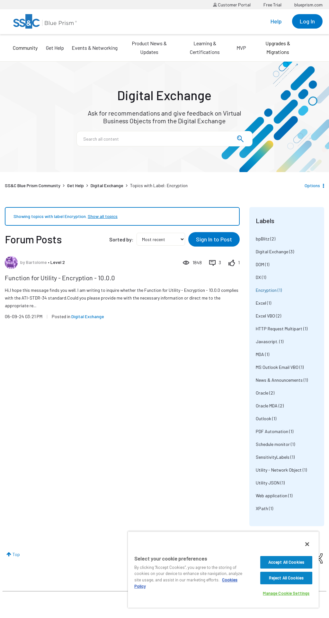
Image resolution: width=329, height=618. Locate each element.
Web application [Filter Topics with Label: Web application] (271, 495)
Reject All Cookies (286, 577)
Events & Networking (95, 48)
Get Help (55, 48)
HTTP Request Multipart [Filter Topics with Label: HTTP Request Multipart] (279, 328)
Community (25, 48)
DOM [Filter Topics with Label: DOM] (260, 264)
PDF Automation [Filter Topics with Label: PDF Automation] (272, 431)
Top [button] (16, 554)
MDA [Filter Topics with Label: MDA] (260, 354)
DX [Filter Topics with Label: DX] (258, 277)
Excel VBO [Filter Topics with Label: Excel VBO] (265, 315)
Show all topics (103, 216)
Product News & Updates (149, 47)
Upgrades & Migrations (277, 47)
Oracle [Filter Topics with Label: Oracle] (262, 393)
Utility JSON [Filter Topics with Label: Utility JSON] (268, 482)
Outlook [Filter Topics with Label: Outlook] (263, 418)
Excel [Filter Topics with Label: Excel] (261, 303)
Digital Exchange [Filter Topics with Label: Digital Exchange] (272, 251)
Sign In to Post (214, 239)
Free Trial (272, 4)
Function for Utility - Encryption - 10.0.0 (60, 278)
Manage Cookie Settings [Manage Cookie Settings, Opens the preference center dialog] (286, 593)
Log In (307, 21)
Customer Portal (232, 4)
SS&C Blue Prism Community (32, 185)
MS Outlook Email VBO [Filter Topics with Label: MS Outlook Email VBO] (277, 367)
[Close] (307, 544)
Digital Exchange (107, 185)
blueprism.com (308, 4)
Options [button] (312, 185)
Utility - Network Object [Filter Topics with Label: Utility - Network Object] (279, 470)
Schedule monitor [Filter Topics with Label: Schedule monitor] (273, 444)
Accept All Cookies (286, 562)
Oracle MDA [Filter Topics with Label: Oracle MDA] (267, 405)
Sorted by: (121, 239)
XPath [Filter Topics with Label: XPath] (262, 508)
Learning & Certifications (205, 47)
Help (276, 21)
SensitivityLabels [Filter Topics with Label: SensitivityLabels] (272, 457)
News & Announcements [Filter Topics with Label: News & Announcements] (279, 380)
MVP (241, 48)
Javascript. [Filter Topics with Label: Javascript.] (267, 341)
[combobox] (164, 138)
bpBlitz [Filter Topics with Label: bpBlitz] (262, 238)
